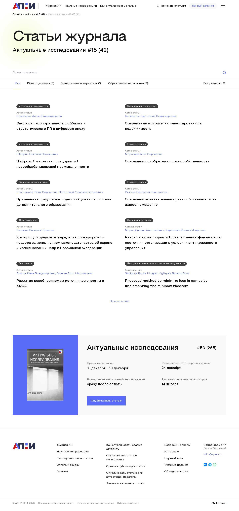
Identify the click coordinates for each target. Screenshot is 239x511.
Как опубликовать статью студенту (124, 449)
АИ (27, 15)
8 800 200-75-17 (214, 447)
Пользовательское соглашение (95, 506)
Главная (17, 15)
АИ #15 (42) (38, 15)
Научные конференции (81, 6)
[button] (18, 83)
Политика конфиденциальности (56, 506)
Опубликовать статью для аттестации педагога (124, 477)
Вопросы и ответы (177, 447)
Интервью (171, 454)
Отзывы (62, 474)
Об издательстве (176, 474)
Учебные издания (176, 467)
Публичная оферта (128, 506)
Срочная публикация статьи (125, 469)
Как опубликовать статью (118, 6)
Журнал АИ (54, 6)
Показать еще (119, 303)
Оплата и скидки (68, 467)
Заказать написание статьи (125, 486)
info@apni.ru (212, 457)
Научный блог (173, 461)
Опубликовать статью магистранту (121, 460)
